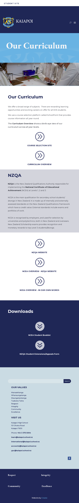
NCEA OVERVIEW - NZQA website (39, 271)
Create (44, 498)
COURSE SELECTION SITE (39, 145)
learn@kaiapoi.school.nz (22, 437)
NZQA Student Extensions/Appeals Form (39, 354)
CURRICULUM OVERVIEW (39, 164)
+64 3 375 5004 (24, 433)
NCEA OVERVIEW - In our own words (39, 290)
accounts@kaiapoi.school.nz (23, 446)
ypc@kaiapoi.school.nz (21, 451)
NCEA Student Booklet (39, 335)
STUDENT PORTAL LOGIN (64, 12)
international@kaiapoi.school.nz (25, 442)
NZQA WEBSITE (39, 252)
